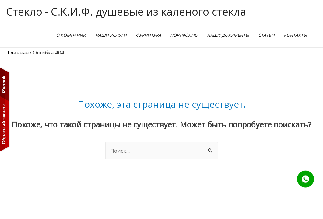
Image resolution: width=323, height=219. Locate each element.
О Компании (71, 35)
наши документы (228, 35)
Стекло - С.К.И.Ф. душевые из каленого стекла (126, 11)
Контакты (295, 35)
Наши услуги (111, 35)
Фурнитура (148, 35)
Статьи (266, 35)
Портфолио (184, 35)
